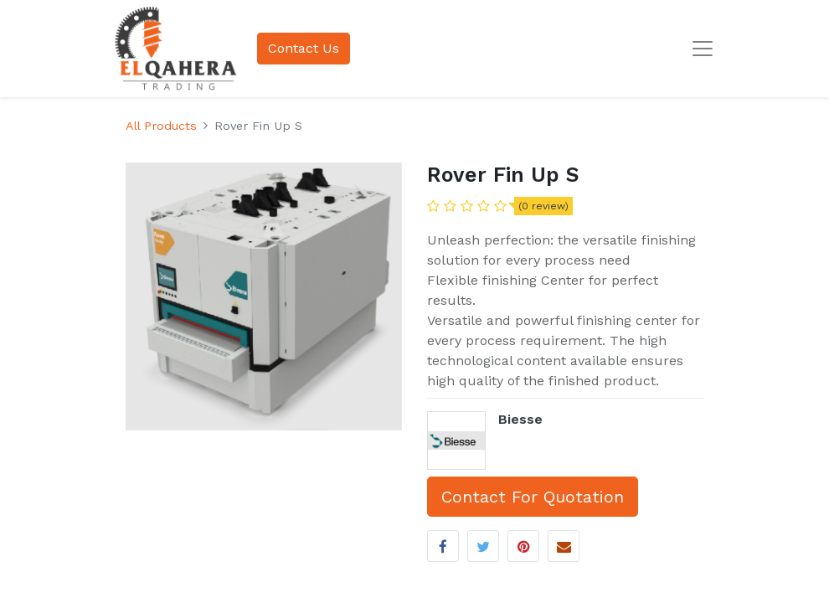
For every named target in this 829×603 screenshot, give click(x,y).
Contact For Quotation (532, 497)
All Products (161, 125)
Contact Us (303, 48)
